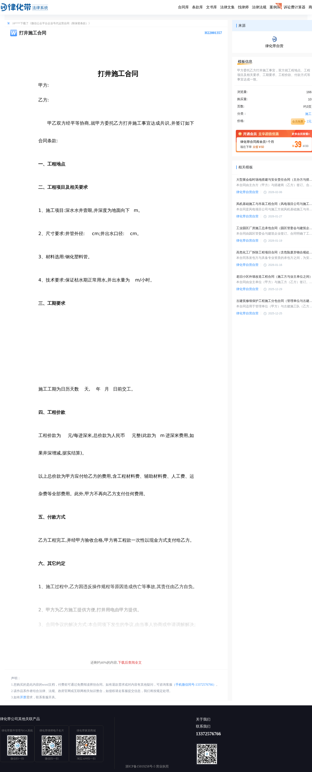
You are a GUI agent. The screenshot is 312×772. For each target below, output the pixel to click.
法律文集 (227, 7)
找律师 (243, 7)
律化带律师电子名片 (51, 730)
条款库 (197, 7)
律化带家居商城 (86, 730)
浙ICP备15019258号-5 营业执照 (147, 766)
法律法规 (259, 7)
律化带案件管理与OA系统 (17, 730)
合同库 (183, 7)
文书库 (211, 7)
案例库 (275, 7)
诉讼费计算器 (294, 7)
